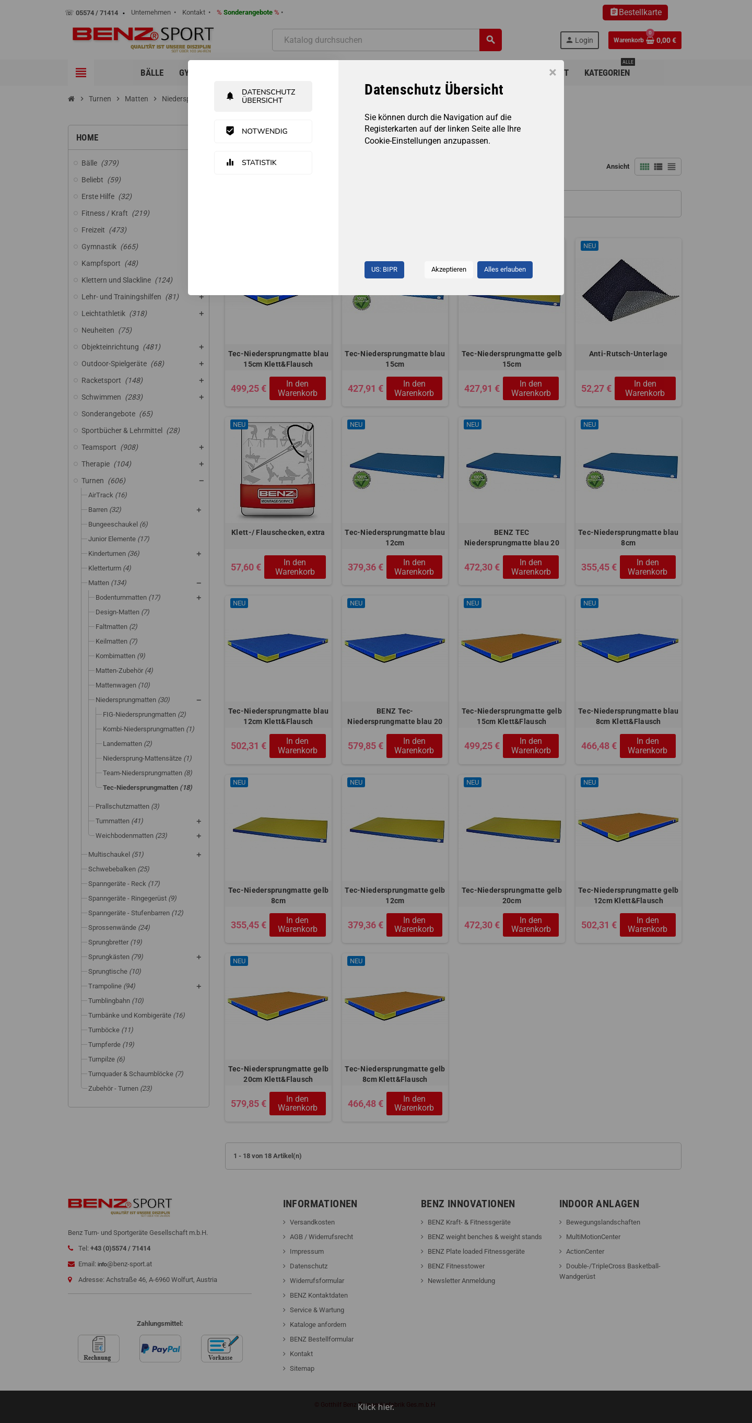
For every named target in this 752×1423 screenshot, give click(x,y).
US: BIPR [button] (384, 269)
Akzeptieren (448, 269)
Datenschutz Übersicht (260, 96)
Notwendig (256, 131)
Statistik (251, 162)
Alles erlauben (505, 269)
